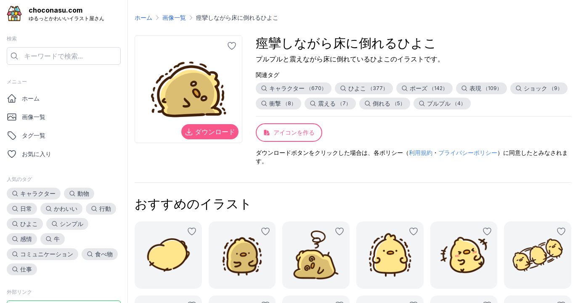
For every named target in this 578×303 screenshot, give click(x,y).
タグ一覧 (26, 135)
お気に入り (29, 154)
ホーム (23, 98)
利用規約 (420, 152)
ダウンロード (210, 132)
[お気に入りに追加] (232, 46)
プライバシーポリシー (467, 152)
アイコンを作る (289, 132)
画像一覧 (26, 117)
